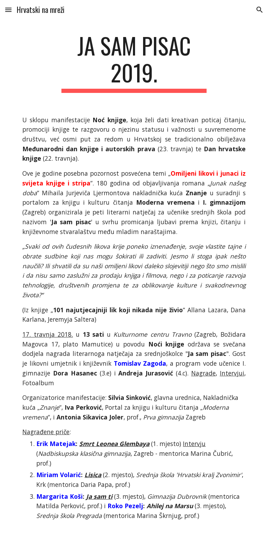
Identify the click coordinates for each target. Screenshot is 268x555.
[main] (134, 62)
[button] (8, 9)
